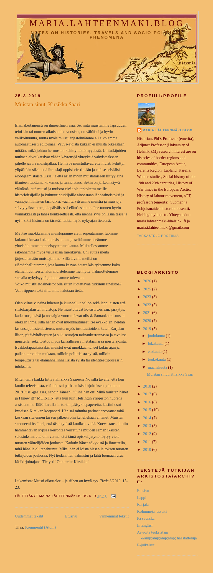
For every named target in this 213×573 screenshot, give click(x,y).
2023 (147, 297)
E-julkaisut (145, 545)
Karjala (143, 504)
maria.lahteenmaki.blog (106, 23)
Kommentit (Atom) (40, 527)
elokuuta (155, 351)
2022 (147, 305)
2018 (147, 386)
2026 (147, 281)
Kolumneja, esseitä (152, 511)
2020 (147, 320)
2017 (147, 394)
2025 (147, 289)
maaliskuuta (158, 367)
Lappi (141, 497)
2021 (147, 312)
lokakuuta (156, 343)
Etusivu (71, 516)
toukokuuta (157, 359)
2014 (147, 418)
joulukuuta (157, 335)
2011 (147, 441)
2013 (147, 425)
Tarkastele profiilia (158, 235)
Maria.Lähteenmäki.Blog (168, 130)
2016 (147, 402)
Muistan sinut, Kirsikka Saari (47, 104)
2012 (147, 433)
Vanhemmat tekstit (114, 516)
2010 (147, 449)
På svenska (145, 518)
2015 (147, 410)
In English (145, 525)
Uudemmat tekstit (29, 516)
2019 (147, 328)
